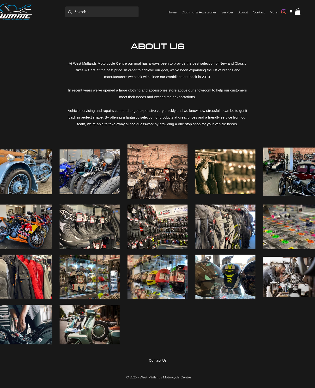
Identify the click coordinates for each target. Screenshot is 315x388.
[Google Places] (291, 11)
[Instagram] (283, 11)
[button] (298, 11)
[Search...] (101, 11)
